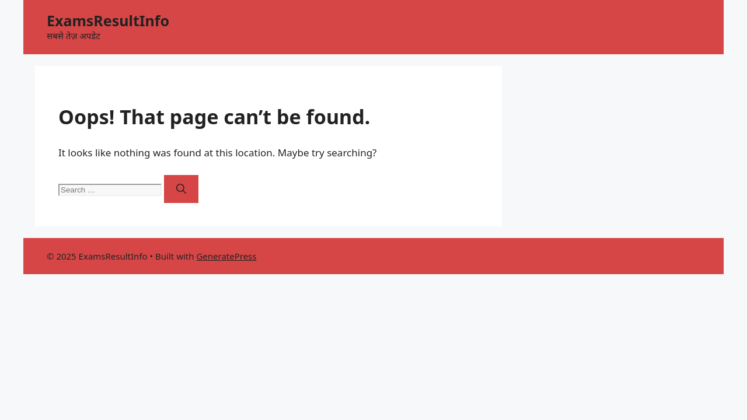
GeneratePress (226, 256)
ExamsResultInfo (108, 20)
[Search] (181, 189)
